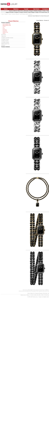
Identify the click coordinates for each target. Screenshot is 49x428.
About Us (32, 293)
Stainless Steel (5, 32)
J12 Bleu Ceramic (5, 40)
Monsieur (3, 45)
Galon (4, 28)
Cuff (3, 27)
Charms (4, 26)
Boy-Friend (3, 34)
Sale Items (36, 9)
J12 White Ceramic (5, 42)
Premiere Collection (5, 22)
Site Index (45, 293)
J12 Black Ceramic (5, 39)
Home (5, 9)
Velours (4, 33)
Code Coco (3, 36)
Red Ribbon (5, 29)
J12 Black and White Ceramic (7, 37)
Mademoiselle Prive (5, 43)
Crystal (26, 9)
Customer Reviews (38, 293)
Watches (15, 9)
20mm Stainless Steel (7, 25)
